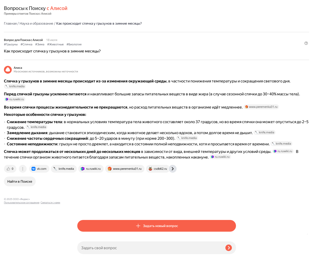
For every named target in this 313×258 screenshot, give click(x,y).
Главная (83, 11)
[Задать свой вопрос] (149, 247)
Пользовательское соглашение (21, 249)
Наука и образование (110, 11)
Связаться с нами (13, 252)
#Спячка (100, 32)
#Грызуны (84, 32)
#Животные (129, 32)
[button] (233, 40)
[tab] (83, 208)
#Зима (113, 32)
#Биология (147, 32)
